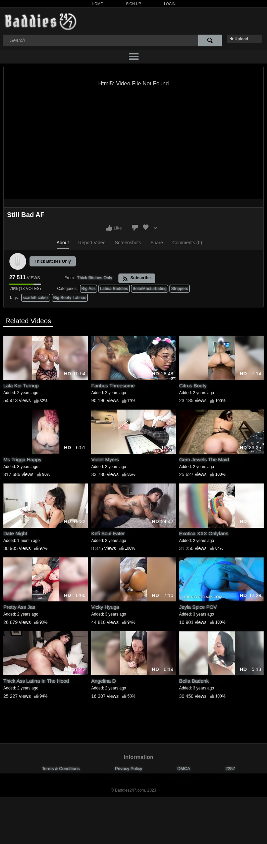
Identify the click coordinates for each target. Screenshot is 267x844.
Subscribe (137, 278)
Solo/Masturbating (149, 288)
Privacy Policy (128, 768)
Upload (241, 39)
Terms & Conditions (61, 768)
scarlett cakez (36, 297)
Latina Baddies (114, 288)
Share (156, 242)
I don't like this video (135, 228)
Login (169, 4)
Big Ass (89, 288)
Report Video (91, 242)
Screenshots (128, 242)
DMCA (183, 768)
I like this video (109, 228)
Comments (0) (187, 242)
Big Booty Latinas (70, 297)
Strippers (179, 288)
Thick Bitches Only (53, 261)
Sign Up (133, 4)
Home (97, 4)
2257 (230, 768)
